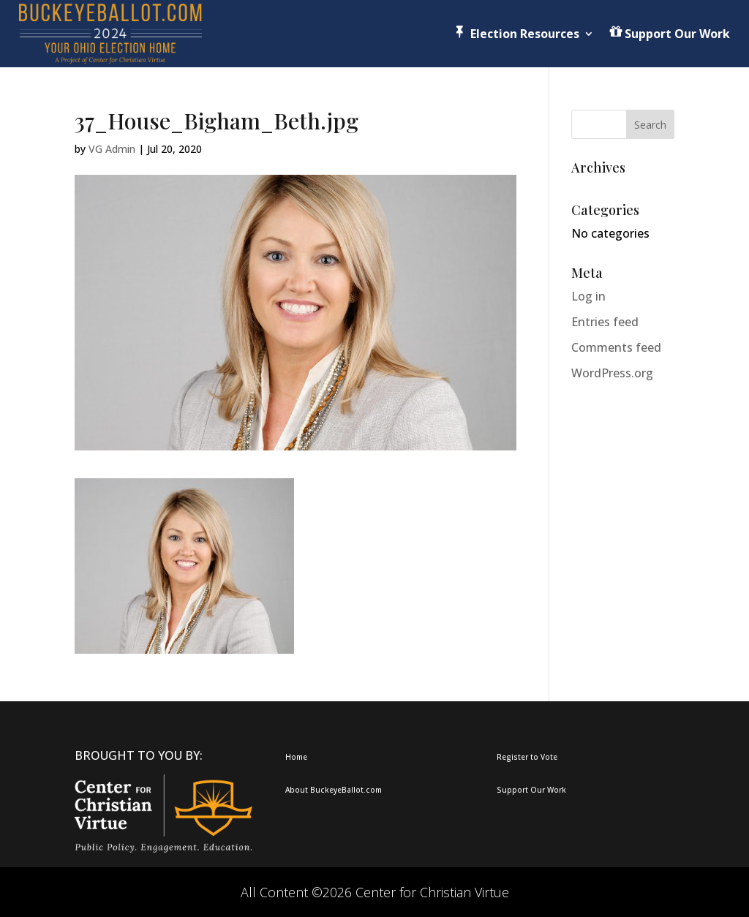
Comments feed (616, 347)
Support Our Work (531, 790)
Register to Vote (527, 757)
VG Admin (112, 149)
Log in (588, 296)
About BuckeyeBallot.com (333, 790)
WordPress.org (612, 373)
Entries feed (605, 322)
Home (296, 757)
